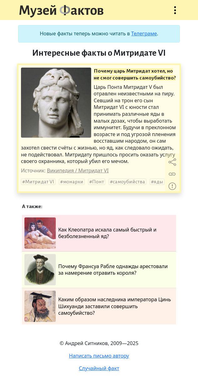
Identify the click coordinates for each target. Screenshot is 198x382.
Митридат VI (39, 182)
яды (158, 182)
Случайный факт (99, 368)
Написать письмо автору (99, 355)
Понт (98, 182)
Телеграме (144, 33)
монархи (73, 182)
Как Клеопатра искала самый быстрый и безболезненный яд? (90, 233)
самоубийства (129, 182)
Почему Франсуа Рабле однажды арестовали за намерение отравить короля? (96, 269)
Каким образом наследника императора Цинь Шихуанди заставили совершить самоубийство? (97, 306)
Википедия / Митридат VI (78, 170)
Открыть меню (175, 13)
